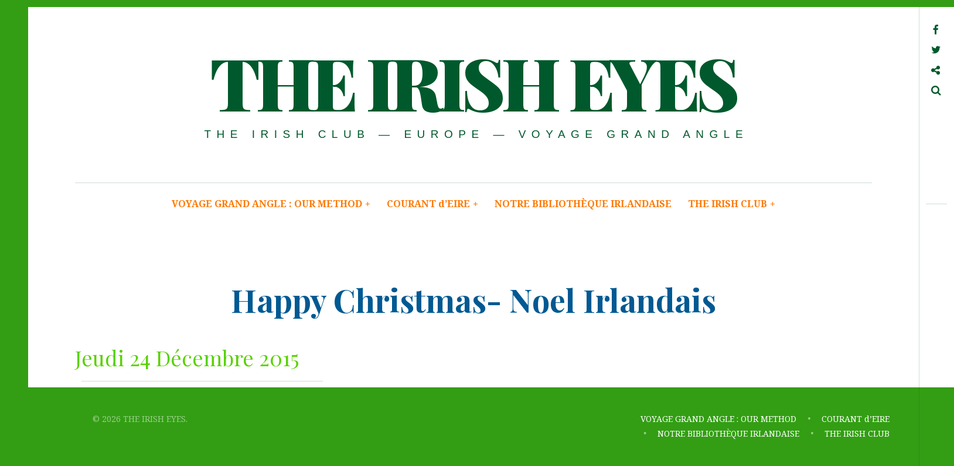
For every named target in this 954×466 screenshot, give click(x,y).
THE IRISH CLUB (731, 203)
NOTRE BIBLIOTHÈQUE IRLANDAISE (583, 203)
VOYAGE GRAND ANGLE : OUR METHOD (271, 203)
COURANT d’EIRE (432, 203)
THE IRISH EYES (472, 81)
